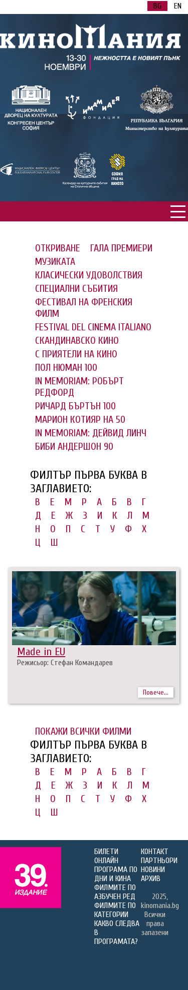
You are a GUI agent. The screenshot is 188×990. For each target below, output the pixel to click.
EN (177, 5)
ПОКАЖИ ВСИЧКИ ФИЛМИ (83, 731)
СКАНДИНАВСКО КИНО (77, 340)
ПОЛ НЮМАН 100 (66, 367)
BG (157, 5)
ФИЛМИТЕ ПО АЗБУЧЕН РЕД (115, 892)
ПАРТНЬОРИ (159, 860)
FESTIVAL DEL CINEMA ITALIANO (93, 327)
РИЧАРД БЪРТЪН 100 (75, 406)
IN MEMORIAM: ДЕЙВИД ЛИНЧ (90, 433)
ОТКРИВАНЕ (57, 248)
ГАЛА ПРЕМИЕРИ (121, 248)
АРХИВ (150, 878)
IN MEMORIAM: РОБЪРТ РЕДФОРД (79, 386)
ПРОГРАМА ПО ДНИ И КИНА (115, 874)
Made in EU (41, 651)
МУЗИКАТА (55, 261)
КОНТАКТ (154, 851)
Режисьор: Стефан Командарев (65, 662)
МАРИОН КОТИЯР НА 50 (80, 419)
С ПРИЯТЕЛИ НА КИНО (76, 354)
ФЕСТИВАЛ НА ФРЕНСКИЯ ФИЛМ (83, 307)
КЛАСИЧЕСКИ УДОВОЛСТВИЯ (88, 275)
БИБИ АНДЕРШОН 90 (74, 446)
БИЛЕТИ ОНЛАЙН (106, 856)
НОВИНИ (153, 869)
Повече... (155, 692)
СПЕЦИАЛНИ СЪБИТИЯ (76, 288)
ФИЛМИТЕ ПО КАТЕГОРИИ (115, 910)
